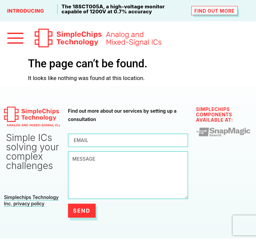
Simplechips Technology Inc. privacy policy (31, 200)
